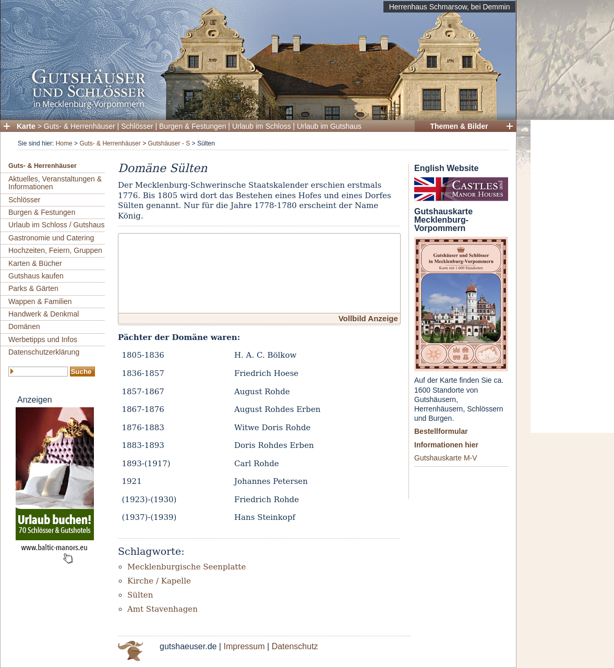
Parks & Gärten (33, 288)
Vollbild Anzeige (368, 318)
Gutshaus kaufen (36, 276)
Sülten (140, 595)
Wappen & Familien (40, 301)
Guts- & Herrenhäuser (79, 126)
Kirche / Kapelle (159, 581)
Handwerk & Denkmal (43, 314)
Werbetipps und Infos (42, 339)
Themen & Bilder (459, 126)
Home (64, 143)
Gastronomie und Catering (51, 238)
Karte (26, 126)
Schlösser (137, 126)
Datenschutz (295, 646)
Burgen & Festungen (192, 126)
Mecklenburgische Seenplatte (186, 567)
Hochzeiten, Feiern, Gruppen (55, 250)
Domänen (24, 326)
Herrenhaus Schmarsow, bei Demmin (449, 7)
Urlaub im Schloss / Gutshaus (56, 225)
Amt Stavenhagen (162, 609)
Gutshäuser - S (169, 143)
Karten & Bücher (35, 263)
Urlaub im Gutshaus (329, 126)
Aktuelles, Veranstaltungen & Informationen (55, 183)
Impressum (243, 646)
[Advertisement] (572, 276)
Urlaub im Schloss (261, 126)
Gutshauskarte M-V (445, 458)
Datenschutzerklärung (43, 352)
